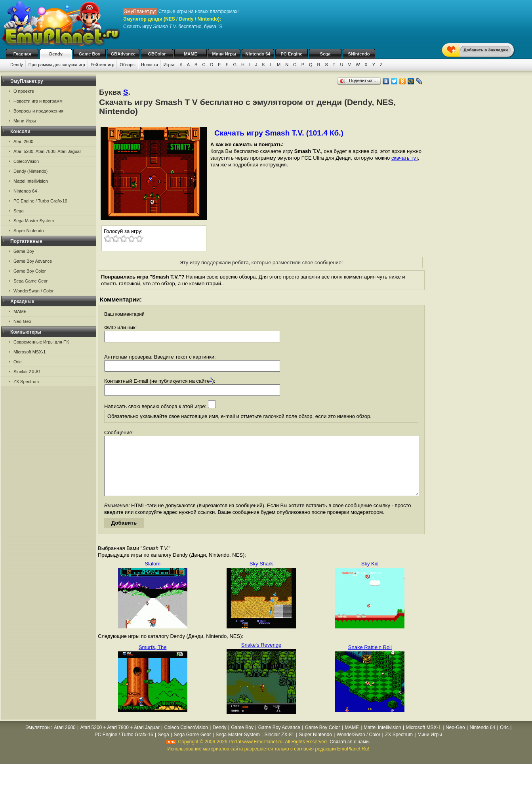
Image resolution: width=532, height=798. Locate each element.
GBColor (157, 54)
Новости (149, 64)
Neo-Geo (22, 321)
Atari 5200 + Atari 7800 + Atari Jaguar (120, 739)
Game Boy (89, 54)
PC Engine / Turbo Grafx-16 (40, 201)
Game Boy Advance (32, 261)
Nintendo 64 (258, 54)
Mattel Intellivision (30, 181)
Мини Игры (224, 54)
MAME (190, 54)
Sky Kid (370, 575)
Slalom (152, 575)
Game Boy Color (29, 271)
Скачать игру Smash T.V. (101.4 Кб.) (278, 133)
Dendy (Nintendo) (30, 171)
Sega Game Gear (30, 281)
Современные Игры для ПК (41, 342)
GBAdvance (123, 54)
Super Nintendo (28, 230)
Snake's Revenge (261, 657)
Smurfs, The (153, 659)
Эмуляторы (37, 739)
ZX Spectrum (26, 381)
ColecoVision (26, 161)
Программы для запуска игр (57, 64)
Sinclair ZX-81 (27, 371)
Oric (17, 361)
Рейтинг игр (102, 64)
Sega (325, 54)
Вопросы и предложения (38, 111)
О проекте (23, 91)
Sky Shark (261, 575)
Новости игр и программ (38, 101)
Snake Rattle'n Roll (370, 659)
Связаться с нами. (350, 753)
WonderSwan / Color (33, 290)
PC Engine (291, 54)
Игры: (169, 64)
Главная (22, 54)
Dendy (56, 54)
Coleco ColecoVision (186, 739)
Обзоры (127, 64)
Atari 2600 (23, 141)
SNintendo (359, 54)
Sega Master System (33, 220)
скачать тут (404, 158)
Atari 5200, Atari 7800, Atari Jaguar (47, 151)
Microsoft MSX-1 (29, 351)
